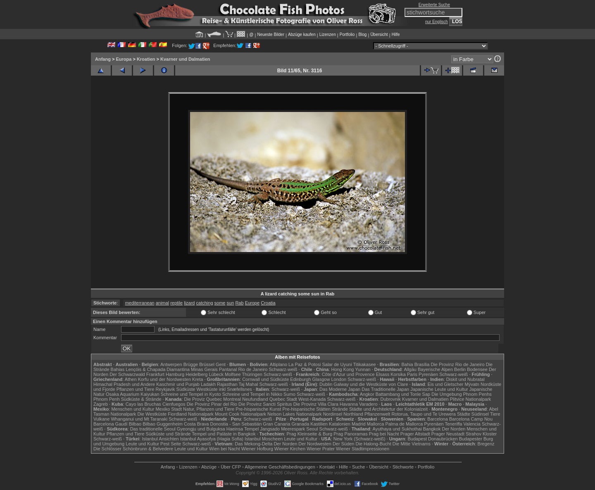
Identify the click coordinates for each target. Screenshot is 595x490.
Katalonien (339, 423)
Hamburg (175, 374)
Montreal (232, 399)
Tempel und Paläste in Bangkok (223, 433)
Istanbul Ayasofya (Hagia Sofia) (211, 438)
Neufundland (255, 399)
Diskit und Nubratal (465, 379)
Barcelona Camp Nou (471, 418)
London (338, 379)
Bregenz (486, 443)
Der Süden (344, 443)
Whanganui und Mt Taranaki (139, 418)
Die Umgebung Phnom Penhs (461, 394)
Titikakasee (364, 364)
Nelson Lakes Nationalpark (294, 414)
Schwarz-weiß (283, 369)
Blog (362, 34)
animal (162, 302)
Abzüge (209, 466)
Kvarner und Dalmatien (185, 59)
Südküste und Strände (168, 433)
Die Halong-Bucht (373, 443)
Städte (463, 414)
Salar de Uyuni (337, 364)
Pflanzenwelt (377, 414)
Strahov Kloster (481, 433)
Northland (353, 414)
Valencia (472, 423)
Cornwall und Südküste (265, 379)
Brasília (422, 364)
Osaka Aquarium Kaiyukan (132, 394)
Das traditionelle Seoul (153, 428)
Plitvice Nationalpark (470, 399)
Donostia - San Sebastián (236, 423)
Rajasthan (227, 384)
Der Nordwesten (314, 443)
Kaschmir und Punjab (178, 384)
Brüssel (206, 364)
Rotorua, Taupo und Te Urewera (423, 414)
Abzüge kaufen (302, 34)
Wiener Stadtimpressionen (362, 448)
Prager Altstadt (415, 433)
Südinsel (480, 414)
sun (230, 302)
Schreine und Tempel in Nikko (252, 394)
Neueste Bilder (270, 34)
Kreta (197, 379)
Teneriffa (453, 423)
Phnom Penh (106, 399)
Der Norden (454, 428)
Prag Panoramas (350, 433)
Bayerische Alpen (435, 369)
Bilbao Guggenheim (163, 423)
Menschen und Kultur (132, 409)
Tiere (495, 414)
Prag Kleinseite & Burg (309, 433)
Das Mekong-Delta (253, 443)
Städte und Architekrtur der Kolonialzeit (388, 409)
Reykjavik (165, 389)
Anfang (103, 59)
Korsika (398, 374)
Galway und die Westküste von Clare (370, 384)
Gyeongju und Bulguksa (201, 428)
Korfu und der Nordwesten (164, 379)
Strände (340, 409)
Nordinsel (332, 414)
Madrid (359, 423)
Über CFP (231, 466)
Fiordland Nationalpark (191, 414)
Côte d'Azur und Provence (348, 374)
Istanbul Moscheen (264, 438)
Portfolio (347, 34)
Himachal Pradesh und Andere (124, 384)
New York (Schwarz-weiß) (359, 438)
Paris (412, 374)
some (220, 302)
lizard (189, 302)
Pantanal (228, 369)
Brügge (190, 364)
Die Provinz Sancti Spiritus (265, 404)
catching (204, 302)
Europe (252, 302)
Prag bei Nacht (384, 433)
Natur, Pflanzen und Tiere (208, 409)
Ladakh (208, 384)
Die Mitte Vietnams (412, 443)
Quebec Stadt (283, 399)
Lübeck (216, 374)
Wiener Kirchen (289, 448)
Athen (131, 379)
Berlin (460, 369)
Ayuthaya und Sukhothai (397, 428)
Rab (239, 302)
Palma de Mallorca (404, 423)
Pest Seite (170, 443)
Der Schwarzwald (127, 374)
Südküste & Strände (141, 399)
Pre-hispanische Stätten (306, 409)
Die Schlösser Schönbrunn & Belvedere (133, 448)
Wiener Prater (321, 448)
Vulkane (101, 418)
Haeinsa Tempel (242, 428)
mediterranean (140, 302)
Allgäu (410, 369)
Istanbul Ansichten (160, 438)
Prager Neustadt (447, 433)
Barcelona (437, 418)
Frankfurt (155, 374)
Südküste (185, 389)
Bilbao (135, 423)
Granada (300, 423)
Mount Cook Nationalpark (240, 414)
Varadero (368, 404)
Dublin (325, 384)
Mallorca (375, 423)
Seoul (312, 428)
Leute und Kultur (301, 438)
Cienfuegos (174, 404)
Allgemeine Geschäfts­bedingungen (280, 466)
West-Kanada (312, 399)
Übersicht (379, 34)
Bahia (407, 364)
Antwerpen (171, 364)
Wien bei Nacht (224, 448)
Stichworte (403, 466)
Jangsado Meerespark (282, 428)
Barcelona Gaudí (110, 423)
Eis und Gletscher (446, 384)
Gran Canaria (276, 423)
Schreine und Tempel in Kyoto (191, 394)
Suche (358, 466)
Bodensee (477, 369)
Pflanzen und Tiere (136, 389)
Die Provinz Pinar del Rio (212, 404)
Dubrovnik (391, 399)
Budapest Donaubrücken (432, 438)
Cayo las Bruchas (143, 404)
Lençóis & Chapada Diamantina (158, 369)
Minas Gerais (204, 369)
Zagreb (100, 404)
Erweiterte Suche (434, 4)
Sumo (289, 394)
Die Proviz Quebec (203, 399)
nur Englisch (436, 21)
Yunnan (362, 369)
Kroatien (146, 59)
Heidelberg (196, 374)
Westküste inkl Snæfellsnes (224, 389)
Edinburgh (300, 379)
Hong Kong (342, 369)
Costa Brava (196, 423)
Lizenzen (327, 34)
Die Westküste (152, 414)
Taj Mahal (248, 384)
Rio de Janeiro (252, 369)
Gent (221, 364)
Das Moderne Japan (339, 389)
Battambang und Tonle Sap (403, 394)
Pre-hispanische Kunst (258, 409)
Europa (123, 59)
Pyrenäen (428, 374)
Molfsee (233, 374)
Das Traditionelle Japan (385, 389)
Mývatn (472, 384)
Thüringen (252, 374)
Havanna (349, 404)
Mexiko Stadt (168, 409)
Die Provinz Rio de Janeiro (457, 364)
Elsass (382, 374)
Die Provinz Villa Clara (315, 404)
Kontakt (327, 466)
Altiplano (278, 364)
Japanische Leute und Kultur (439, 389)
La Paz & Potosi (304, 364)
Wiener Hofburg (257, 448)
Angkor (367, 394)
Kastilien (319, 423)
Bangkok (432, 428)
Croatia (268, 302)
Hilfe (396, 34)
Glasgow (321, 379)
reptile (176, 302)
